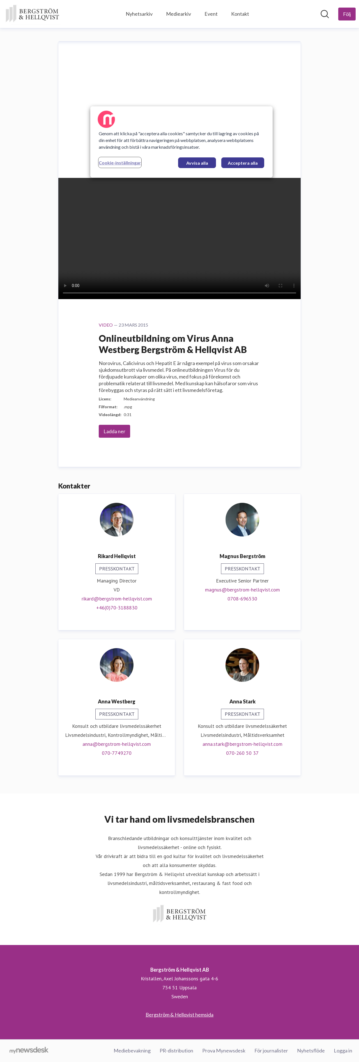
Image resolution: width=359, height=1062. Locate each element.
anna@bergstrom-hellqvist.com (116, 744)
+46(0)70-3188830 (116, 607)
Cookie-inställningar (120, 162)
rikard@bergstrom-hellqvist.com (117, 598)
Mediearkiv (178, 14)
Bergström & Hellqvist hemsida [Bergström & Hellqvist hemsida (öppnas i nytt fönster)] (179, 1014)
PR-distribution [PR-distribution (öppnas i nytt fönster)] (176, 1050)
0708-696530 (242, 598)
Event (211, 14)
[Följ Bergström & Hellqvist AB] (347, 14)
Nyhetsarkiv (139, 14)
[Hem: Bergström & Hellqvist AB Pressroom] (32, 14)
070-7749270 (117, 753)
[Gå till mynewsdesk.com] (29, 1050)
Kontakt (240, 14)
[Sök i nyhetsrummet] (324, 14)
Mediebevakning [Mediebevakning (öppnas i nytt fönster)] (132, 1050)
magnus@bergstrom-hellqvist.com (242, 589)
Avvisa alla (197, 163)
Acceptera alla (243, 163)
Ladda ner (114, 431)
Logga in (343, 1050)
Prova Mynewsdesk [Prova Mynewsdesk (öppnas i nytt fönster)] (223, 1050)
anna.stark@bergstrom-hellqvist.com (242, 744)
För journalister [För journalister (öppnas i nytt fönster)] (271, 1050)
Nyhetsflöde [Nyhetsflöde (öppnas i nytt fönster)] (311, 1050)
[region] (181, 142)
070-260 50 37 (242, 753)
